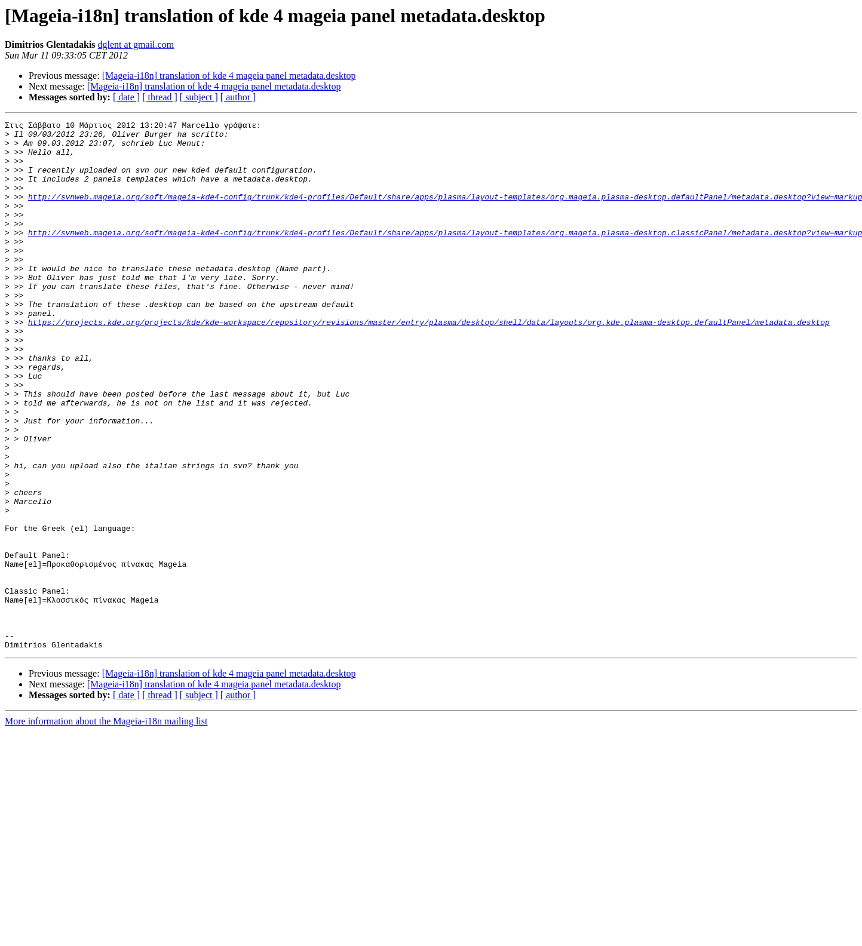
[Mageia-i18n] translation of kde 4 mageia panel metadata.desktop (229, 75)
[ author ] (238, 97)
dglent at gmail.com (136, 44)
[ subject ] (199, 97)
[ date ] (126, 97)
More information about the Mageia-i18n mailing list (106, 827)
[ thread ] (159, 97)
